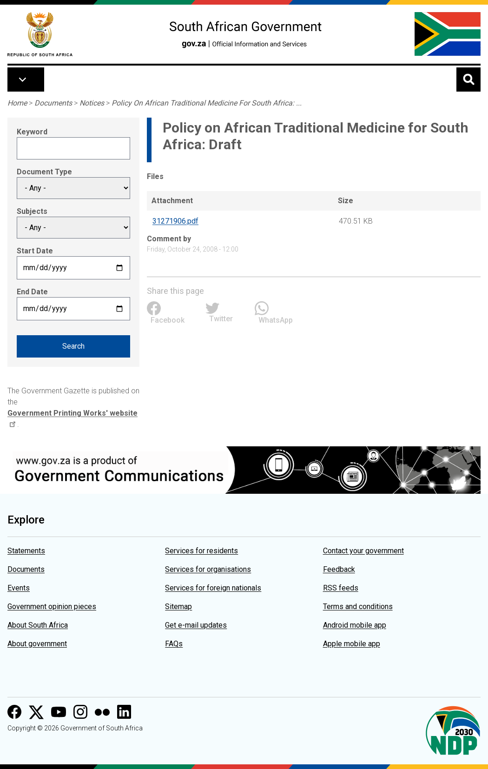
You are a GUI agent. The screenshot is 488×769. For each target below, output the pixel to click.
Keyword (32, 131)
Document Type (44, 171)
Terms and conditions (358, 606)
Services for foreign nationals (213, 587)
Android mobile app (354, 625)
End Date (32, 291)
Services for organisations (208, 569)
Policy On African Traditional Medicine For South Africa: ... (207, 103)
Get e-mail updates (196, 625)
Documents (53, 103)
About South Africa (37, 625)
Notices (91, 103)
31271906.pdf (175, 221)
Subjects (32, 211)
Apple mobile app (351, 643)
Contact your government (363, 550)
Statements (26, 550)
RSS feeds (340, 587)
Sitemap (178, 606)
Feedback (339, 569)
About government (37, 643)
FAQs (174, 643)
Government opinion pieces (51, 606)
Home (17, 103)
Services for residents (201, 550)
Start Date (35, 250)
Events (18, 587)
